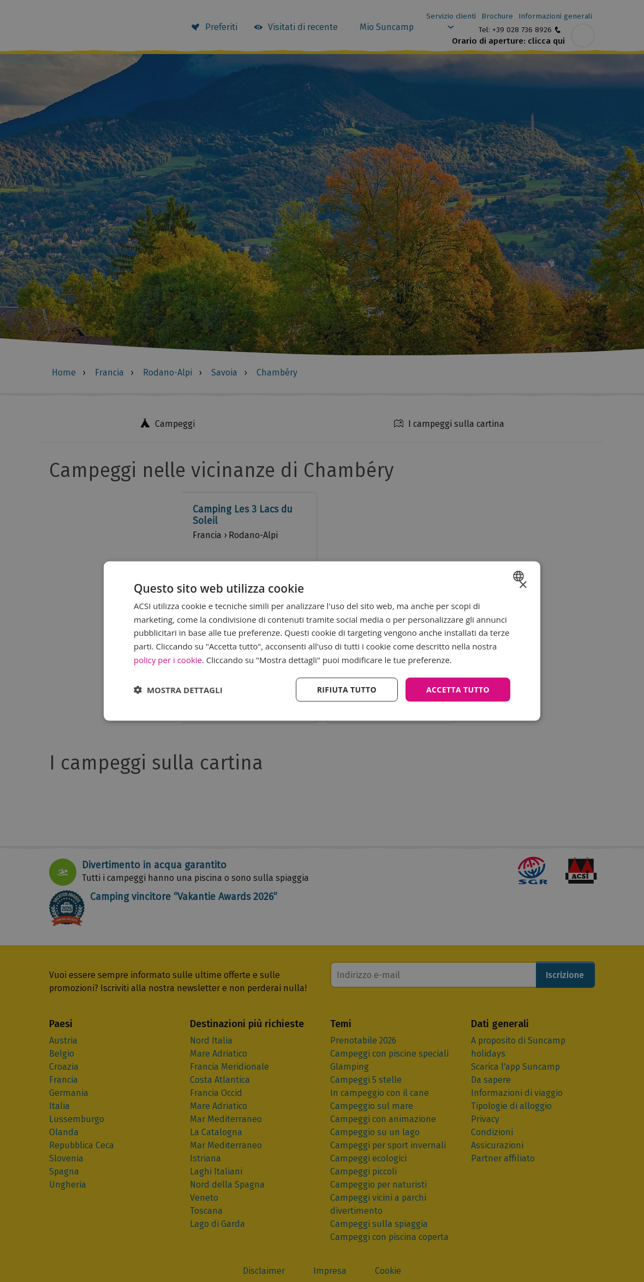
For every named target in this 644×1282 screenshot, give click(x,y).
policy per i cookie (168, 659)
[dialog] (322, 641)
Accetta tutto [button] (458, 689)
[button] (178, 690)
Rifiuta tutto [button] (346, 689)
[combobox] (520, 575)
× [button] (522, 585)
